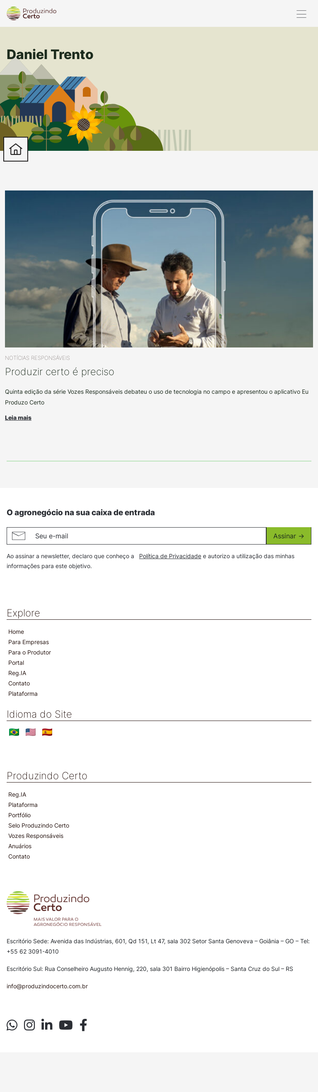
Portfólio (19, 814)
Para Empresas (28, 641)
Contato (19, 683)
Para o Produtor (29, 652)
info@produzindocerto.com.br (47, 986)
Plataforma (23, 693)
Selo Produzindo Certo (38, 825)
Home (16, 631)
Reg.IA (17, 672)
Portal (16, 662)
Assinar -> (288, 536)
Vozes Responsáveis (35, 835)
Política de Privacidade (170, 555)
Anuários (19, 845)
